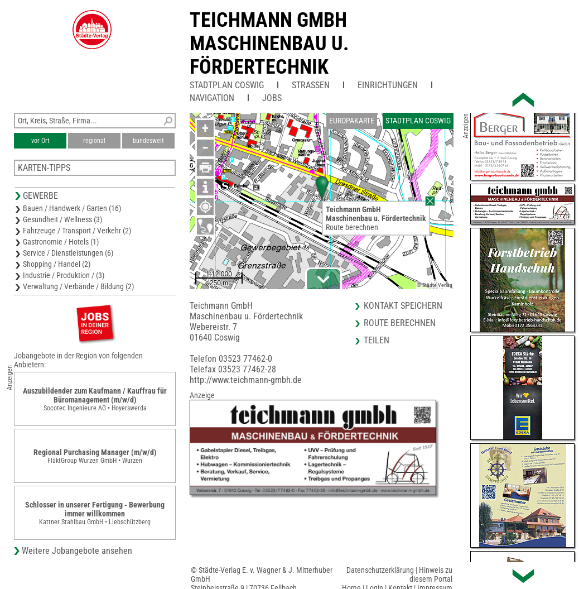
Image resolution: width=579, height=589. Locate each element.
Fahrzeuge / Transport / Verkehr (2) (77, 230)
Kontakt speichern (403, 305)
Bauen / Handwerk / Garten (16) (72, 208)
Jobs (272, 98)
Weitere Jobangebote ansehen (77, 550)
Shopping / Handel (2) (56, 264)
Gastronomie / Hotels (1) (61, 241)
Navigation (212, 98)
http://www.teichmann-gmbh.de (246, 380)
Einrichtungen (388, 85)
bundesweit (148, 141)
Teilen (376, 340)
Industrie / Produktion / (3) (63, 275)
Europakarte (351, 120)
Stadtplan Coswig (227, 85)
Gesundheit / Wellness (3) (62, 219)
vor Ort (40, 141)
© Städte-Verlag (434, 285)
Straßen (311, 85)
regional (94, 141)
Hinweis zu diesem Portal (430, 574)
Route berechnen (352, 227)
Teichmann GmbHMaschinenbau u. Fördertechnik (269, 43)
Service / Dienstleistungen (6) (68, 252)
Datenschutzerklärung (380, 570)
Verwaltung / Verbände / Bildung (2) (78, 286)
